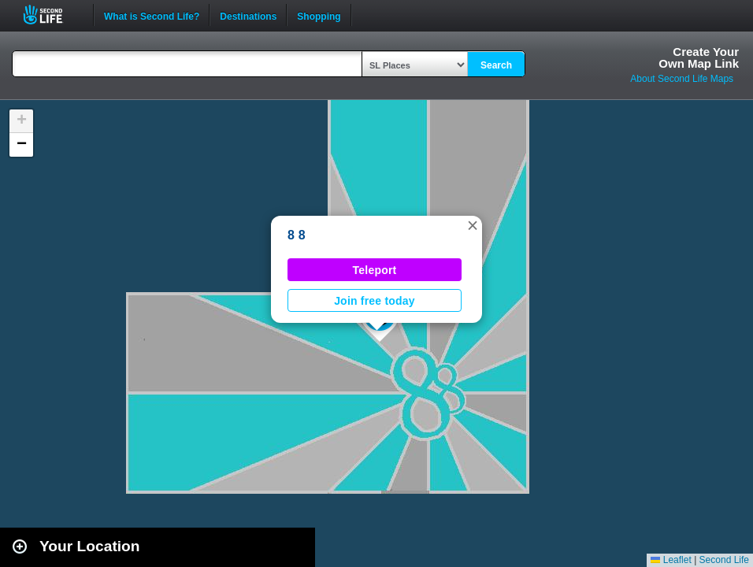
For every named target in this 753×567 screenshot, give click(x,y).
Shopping (318, 15)
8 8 (296, 235)
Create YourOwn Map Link (698, 57)
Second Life (51, 14)
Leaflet (671, 559)
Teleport (375, 270)
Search (496, 65)
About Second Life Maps (681, 78)
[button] (472, 225)
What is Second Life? (151, 15)
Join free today (374, 301)
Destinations (248, 15)
